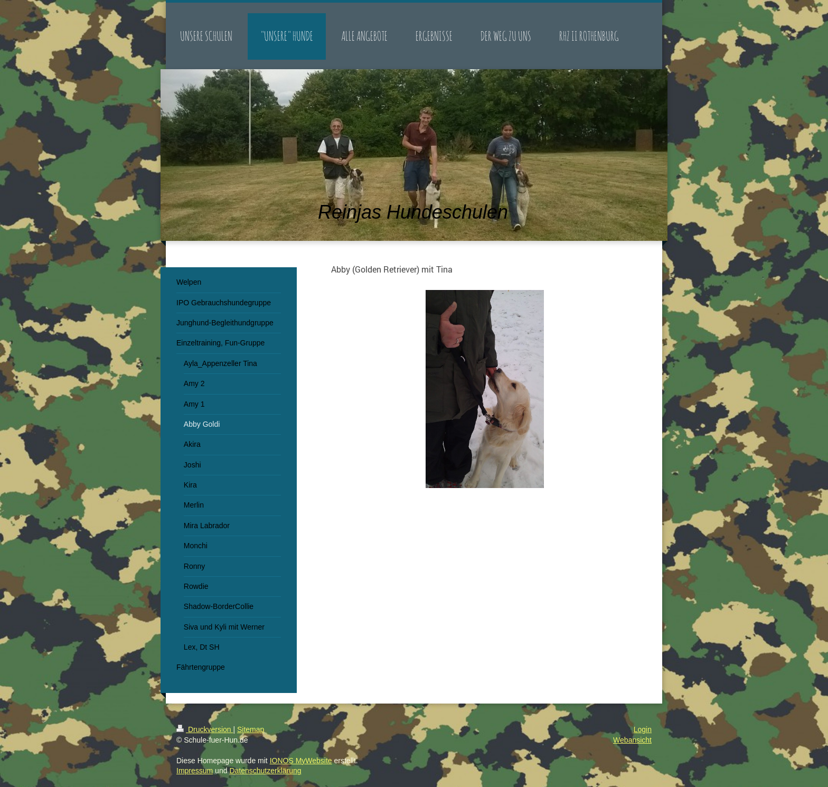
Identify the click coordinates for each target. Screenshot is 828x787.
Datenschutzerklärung (265, 770)
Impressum (194, 770)
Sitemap (250, 729)
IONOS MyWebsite (301, 760)
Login (643, 729)
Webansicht (632, 740)
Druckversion (204, 729)
